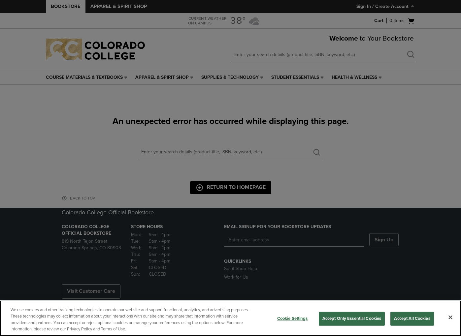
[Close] (450, 317)
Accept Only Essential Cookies (351, 318)
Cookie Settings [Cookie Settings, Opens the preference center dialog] (292, 318)
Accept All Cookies (412, 318)
